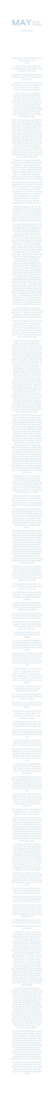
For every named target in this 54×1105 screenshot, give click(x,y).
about (30, 30)
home (23, 30)
